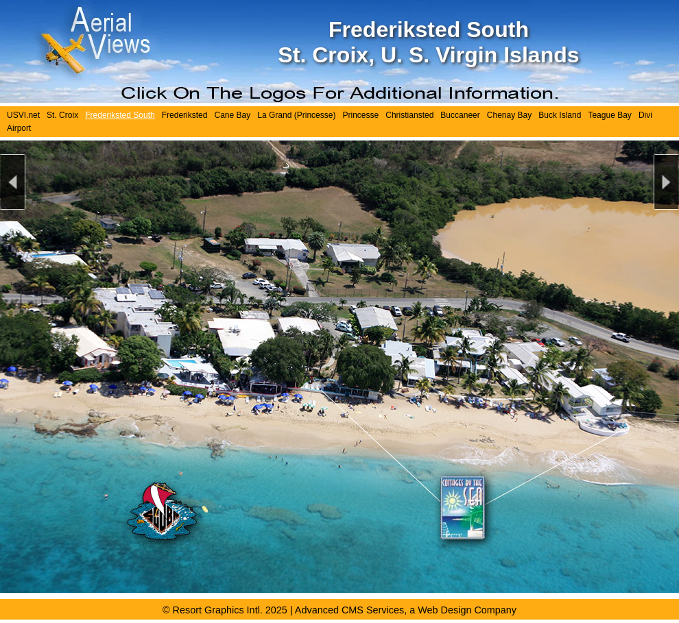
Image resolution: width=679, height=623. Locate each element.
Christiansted (409, 115)
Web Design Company (467, 609)
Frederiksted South (120, 115)
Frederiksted (185, 115)
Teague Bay (609, 115)
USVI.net (23, 115)
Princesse (360, 115)
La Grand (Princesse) (296, 115)
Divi (645, 115)
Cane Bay (232, 115)
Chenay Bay (509, 115)
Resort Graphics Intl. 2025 (230, 609)
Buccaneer (459, 115)
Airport (19, 128)
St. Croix (62, 115)
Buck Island (559, 115)
